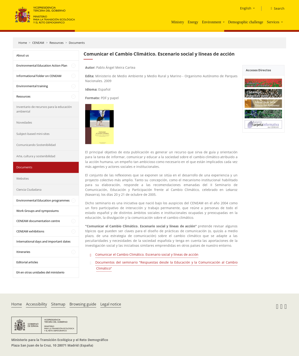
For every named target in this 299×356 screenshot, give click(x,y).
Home (22, 43)
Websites (22, 178)
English (245, 8)
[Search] (275, 8)
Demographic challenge (245, 22)
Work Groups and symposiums (37, 211)
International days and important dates (43, 241)
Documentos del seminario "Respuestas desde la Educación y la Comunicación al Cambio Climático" (166, 265)
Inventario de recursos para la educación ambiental (44, 109)
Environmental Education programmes (43, 200)
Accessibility (36, 304)
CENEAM (38, 43)
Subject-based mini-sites (32, 134)
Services (273, 22)
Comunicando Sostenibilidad (36, 145)
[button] (224, 22)
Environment (211, 22)
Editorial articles (27, 262)
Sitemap (58, 304)
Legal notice (110, 304)
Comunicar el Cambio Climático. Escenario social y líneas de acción (146, 254)
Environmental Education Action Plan (41, 65)
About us (22, 55)
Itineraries (23, 252)
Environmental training (32, 86)
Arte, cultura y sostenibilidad (35, 156)
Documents (77, 43)
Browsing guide (83, 304)
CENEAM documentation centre (38, 221)
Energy (193, 22)
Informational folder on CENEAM (38, 76)
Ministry (177, 22)
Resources (56, 43)
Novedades (24, 122)
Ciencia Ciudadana (28, 189)
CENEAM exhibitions (30, 231)
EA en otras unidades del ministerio (40, 272)
